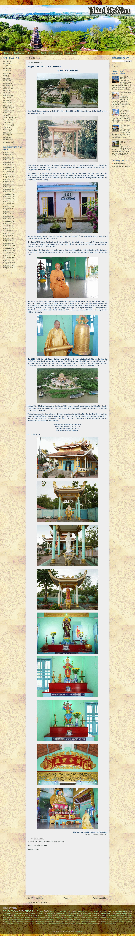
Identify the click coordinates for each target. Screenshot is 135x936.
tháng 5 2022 (7, 260)
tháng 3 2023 (7, 238)
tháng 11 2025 (7, 167)
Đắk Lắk (5, 137)
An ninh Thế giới (111, 917)
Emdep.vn (121, 921)
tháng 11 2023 (7, 221)
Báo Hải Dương (121, 913)
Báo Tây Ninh (25, 917)
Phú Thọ (6, 105)
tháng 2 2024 (7, 213)
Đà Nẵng (6, 135)
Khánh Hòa (6, 88)
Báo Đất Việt (113, 921)
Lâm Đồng (6, 95)
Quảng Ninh (7, 110)
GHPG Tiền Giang (51, 841)
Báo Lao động (92, 913)
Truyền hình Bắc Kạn (54, 923)
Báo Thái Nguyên (27, 919)
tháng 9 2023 (7, 226)
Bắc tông (7, 53)
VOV (25, 915)
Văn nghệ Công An (18, 921)
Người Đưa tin (106, 919)
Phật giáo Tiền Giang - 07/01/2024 (95, 834)
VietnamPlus (8, 921)
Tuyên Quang (7, 125)
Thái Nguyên (7, 122)
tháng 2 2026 (7, 159)
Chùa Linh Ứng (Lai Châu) (124, 77)
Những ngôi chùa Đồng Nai (59, 911)
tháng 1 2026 (7, 162)
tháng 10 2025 (7, 169)
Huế (4, 76)
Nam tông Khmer (55, 53)
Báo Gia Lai (76, 921)
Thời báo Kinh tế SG (106, 913)
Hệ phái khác (32, 53)
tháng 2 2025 (7, 189)
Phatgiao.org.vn (122, 911)
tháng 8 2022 (7, 255)
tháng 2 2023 (7, 240)
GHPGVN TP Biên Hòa (102, 911)
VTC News (77, 919)
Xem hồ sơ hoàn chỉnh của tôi (121, 166)
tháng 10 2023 (7, 223)
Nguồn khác (37, 919)
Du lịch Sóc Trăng (96, 919)
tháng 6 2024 (7, 206)
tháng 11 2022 (7, 248)
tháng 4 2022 (7, 263)
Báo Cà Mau (68, 921)
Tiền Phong (17, 915)
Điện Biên (6, 132)
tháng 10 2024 (7, 199)
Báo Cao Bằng (59, 921)
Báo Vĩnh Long (104, 921)
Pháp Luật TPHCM (48, 919)
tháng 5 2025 (7, 181)
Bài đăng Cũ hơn (100, 898)
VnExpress (7, 914)
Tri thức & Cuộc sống (36, 913)
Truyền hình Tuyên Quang (67, 923)
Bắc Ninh (6, 63)
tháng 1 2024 (7, 216)
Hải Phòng (6, 85)
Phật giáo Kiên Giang (117, 919)
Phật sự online (128, 919)
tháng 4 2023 (7, 236)
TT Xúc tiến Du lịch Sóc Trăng (109, 915)
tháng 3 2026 (7, 157)
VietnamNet (50, 913)
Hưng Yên (6, 83)
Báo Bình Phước (50, 921)
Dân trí (78, 915)
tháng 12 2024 (7, 194)
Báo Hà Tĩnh (123, 915)
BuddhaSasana (40, 921)
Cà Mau (5, 68)
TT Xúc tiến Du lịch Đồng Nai (64, 919)
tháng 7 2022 (7, 258)
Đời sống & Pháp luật (109, 923)
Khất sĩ (43, 53)
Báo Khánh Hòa (85, 921)
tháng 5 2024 (7, 209)
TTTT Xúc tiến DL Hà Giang (12, 923)
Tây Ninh (6, 127)
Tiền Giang (61, 841)
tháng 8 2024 (7, 201)
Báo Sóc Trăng (86, 919)
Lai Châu (6, 90)
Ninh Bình (6, 103)
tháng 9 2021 (7, 265)
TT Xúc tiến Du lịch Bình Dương (88, 917)
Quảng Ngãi (7, 108)
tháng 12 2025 (7, 164)
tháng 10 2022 (7, 250)
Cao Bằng (6, 66)
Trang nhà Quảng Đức (41, 923)
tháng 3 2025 (7, 186)
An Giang (6, 61)
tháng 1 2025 (7, 191)
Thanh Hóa (6, 120)
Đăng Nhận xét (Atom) (40, 902)
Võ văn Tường (10, 911)
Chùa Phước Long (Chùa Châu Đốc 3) (125, 143)
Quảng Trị (6, 112)
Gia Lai (5, 73)
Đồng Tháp (42, 841)
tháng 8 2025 (7, 174)
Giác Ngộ (58, 915)
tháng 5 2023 (7, 233)
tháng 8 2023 (7, 228)
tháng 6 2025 (7, 179)
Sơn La (5, 115)
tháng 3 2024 (7, 211)
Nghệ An (6, 100)
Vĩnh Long (6, 130)
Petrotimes (102, 917)
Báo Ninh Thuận (95, 921)
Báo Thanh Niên (62, 913)
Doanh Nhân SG (87, 915)
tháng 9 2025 (7, 172)
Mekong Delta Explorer (78, 913)
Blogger (79, 931)
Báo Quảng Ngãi (15, 919)
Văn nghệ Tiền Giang (81, 923)
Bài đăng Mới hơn (35, 898)
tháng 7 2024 (7, 204)
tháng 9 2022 (7, 253)
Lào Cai (5, 93)
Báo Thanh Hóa (14, 917)
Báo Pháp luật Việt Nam (38, 917)
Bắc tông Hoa (19, 53)
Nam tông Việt (70, 53)
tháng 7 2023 (7, 231)
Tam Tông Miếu (124, 110)
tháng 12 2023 (7, 218)
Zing (101, 923)
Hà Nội (5, 78)
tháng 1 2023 (7, 243)
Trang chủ (68, 898)
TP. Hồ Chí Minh (8, 117)
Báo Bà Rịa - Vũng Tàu (37, 915)
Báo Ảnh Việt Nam (21, 913)
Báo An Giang (68, 915)
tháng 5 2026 (7, 154)
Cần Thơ (6, 71)
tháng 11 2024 (7, 196)
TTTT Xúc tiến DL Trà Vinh (27, 923)
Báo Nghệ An (58, 917)
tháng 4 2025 (7, 184)
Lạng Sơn (6, 98)
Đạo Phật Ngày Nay (29, 921)
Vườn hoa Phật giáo (93, 923)
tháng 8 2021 (7, 268)
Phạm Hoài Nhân (119, 163)
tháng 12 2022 (7, 245)
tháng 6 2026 (7, 152)
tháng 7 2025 (7, 177)
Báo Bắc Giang (123, 917)
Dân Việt (96, 915)
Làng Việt (49, 917)
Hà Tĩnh (5, 80)
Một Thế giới (129, 921)
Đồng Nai (6, 139)
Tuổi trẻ (50, 915)
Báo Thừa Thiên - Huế (70, 917)
